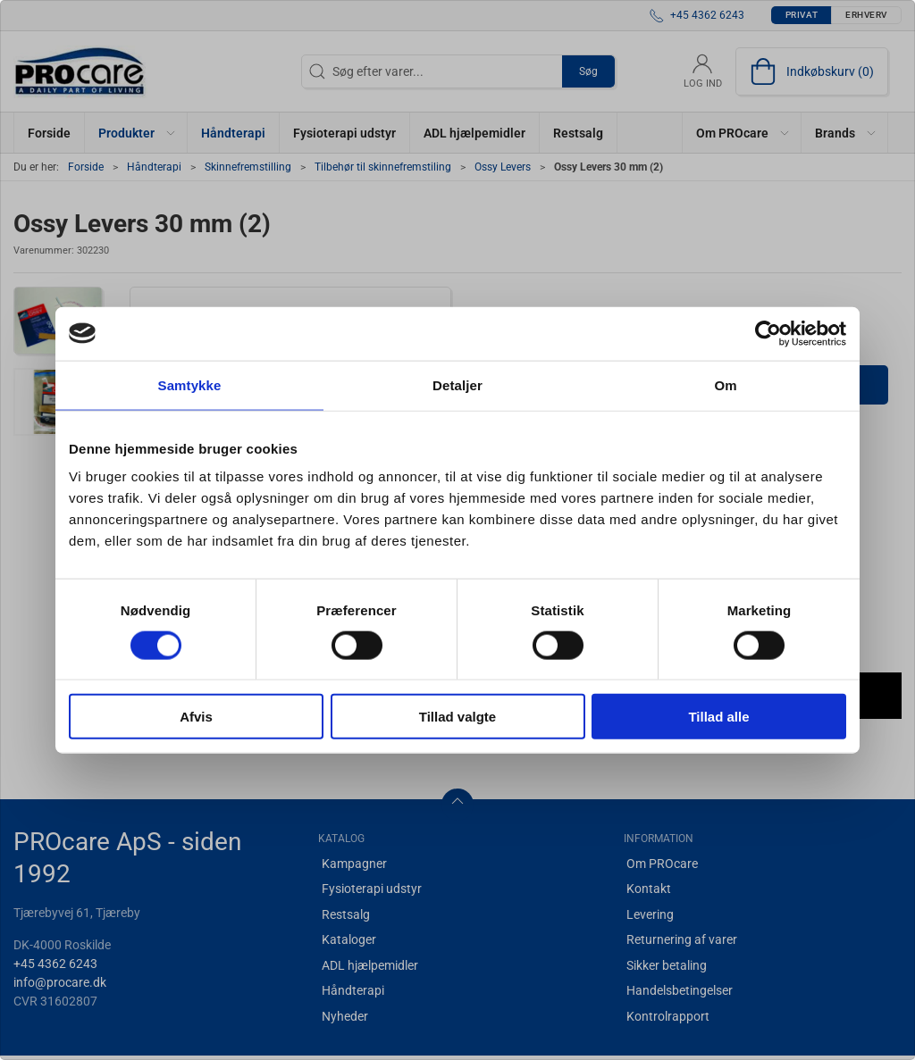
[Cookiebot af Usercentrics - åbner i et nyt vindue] (768, 333)
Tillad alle (718, 716)
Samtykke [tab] (190, 384)
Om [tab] (725, 384)
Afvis (196, 716)
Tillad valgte (457, 716)
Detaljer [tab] (457, 384)
